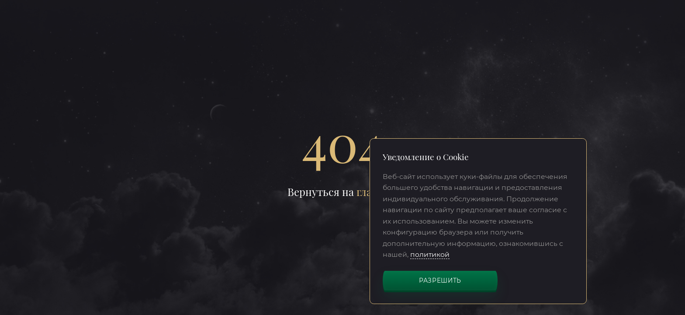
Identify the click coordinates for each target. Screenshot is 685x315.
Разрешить (440, 280)
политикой (430, 254)
